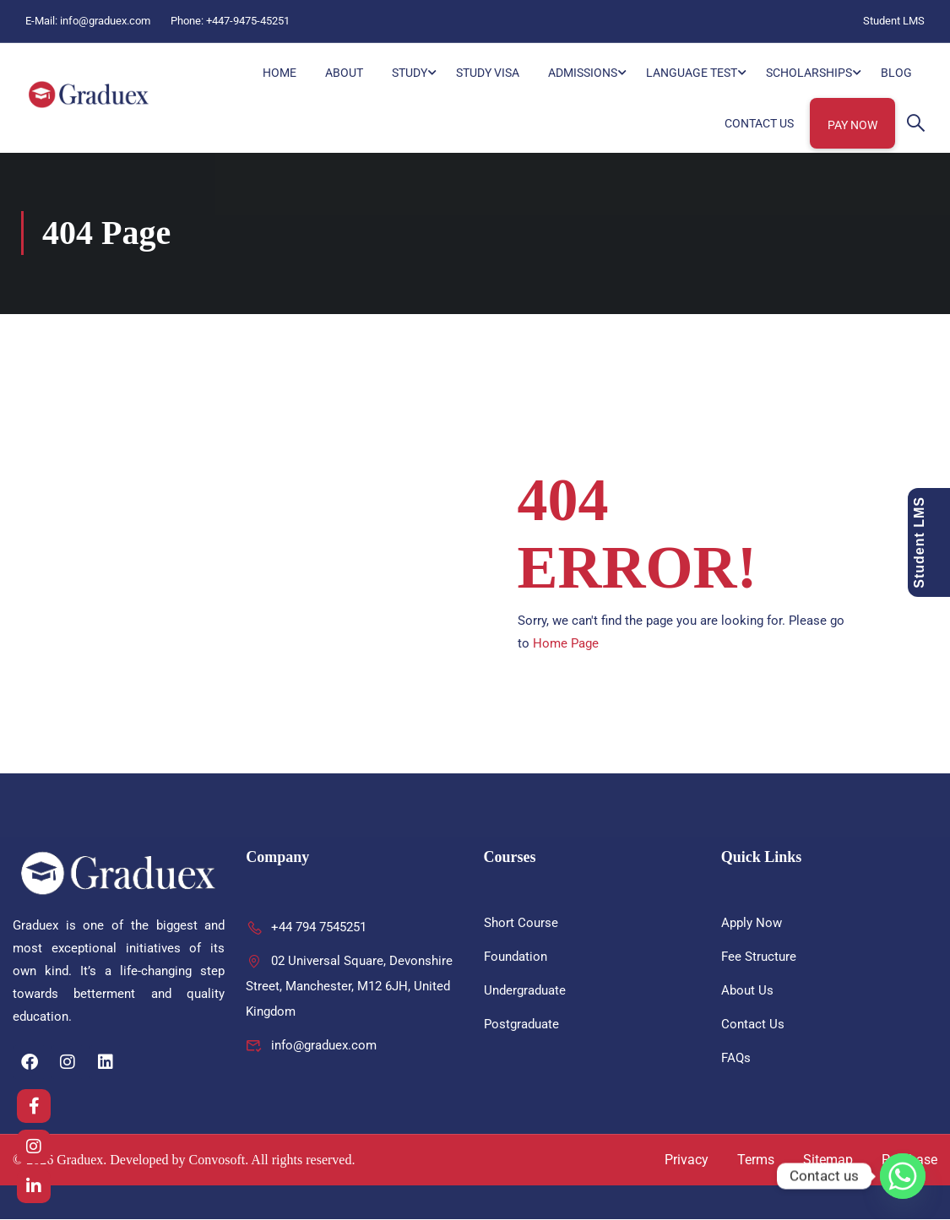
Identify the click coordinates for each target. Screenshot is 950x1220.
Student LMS (894, 20)
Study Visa (487, 72)
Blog (896, 72)
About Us (747, 991)
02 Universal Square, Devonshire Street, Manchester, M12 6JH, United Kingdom (349, 987)
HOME (279, 72)
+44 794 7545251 (306, 927)
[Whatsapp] (903, 1176)
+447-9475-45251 (248, 20)
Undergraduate (525, 991)
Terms (755, 1160)
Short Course (521, 923)
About (344, 72)
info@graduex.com (105, 20)
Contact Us (759, 123)
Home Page (566, 644)
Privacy (686, 1160)
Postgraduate (521, 1025)
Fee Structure (758, 957)
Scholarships (809, 72)
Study (409, 72)
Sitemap (828, 1160)
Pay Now (852, 125)
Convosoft (217, 1160)
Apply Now (751, 923)
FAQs (736, 1058)
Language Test (691, 72)
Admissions (582, 72)
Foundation (515, 957)
